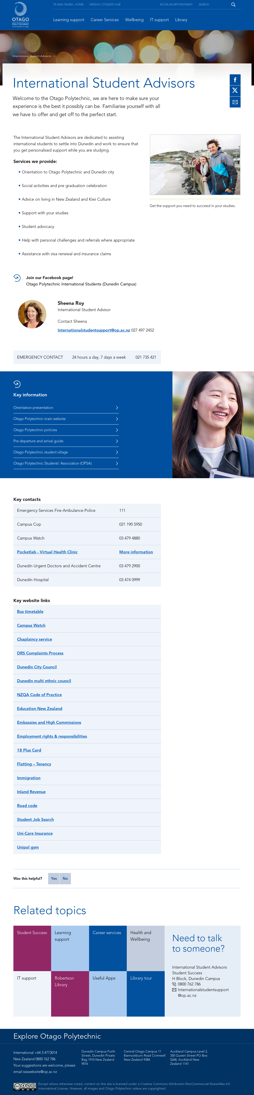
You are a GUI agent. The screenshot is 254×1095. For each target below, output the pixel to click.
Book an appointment (176, 4)
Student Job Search (35, 819)
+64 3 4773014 (46, 1052)
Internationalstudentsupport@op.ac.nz (94, 330)
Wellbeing (134, 19)
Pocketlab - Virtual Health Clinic (47, 552)
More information (136, 552)
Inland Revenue (31, 791)
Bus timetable (30, 611)
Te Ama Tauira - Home (68, 4)
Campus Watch (31, 625)
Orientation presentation (66, 407)
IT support (159, 19)
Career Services (105, 19)
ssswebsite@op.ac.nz (40, 1072)
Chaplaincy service (34, 639)
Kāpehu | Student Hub (105, 4)
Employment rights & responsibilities (52, 736)
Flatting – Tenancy (34, 764)
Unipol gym (28, 847)
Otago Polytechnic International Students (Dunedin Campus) (93, 281)
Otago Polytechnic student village (66, 452)
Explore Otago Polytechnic (57, 1036)
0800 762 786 (186, 984)
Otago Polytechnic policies (66, 430)
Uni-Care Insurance (35, 833)
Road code (27, 805)
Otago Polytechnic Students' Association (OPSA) (66, 463)
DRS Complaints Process (40, 653)
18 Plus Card (29, 750)
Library (181, 19)
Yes (54, 878)
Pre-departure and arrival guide (66, 441)
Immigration (28, 777)
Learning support (68, 19)
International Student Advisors (35, 56)
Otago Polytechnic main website (66, 419)
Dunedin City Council (37, 667)
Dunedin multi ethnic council (44, 680)
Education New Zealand (39, 708)
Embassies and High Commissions (49, 722)
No (65, 878)
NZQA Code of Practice (39, 694)
